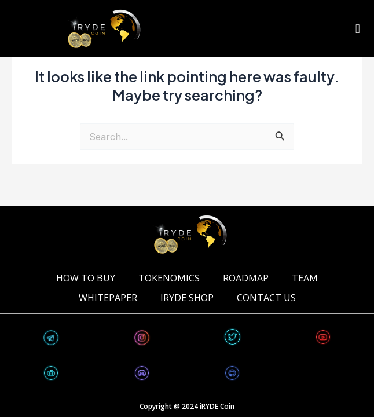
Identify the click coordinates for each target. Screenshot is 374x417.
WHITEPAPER (108, 297)
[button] (357, 28)
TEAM (305, 278)
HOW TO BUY (85, 278)
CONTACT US (266, 297)
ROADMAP (246, 278)
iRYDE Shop (187, 297)
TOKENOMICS (169, 278)
